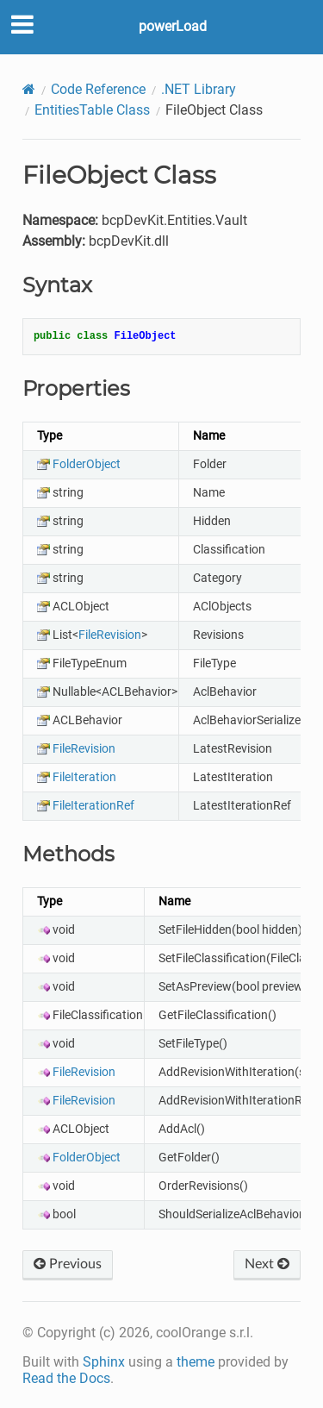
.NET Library (198, 89)
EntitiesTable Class (92, 110)
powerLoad (173, 26)
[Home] (28, 89)
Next (267, 1264)
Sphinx (104, 1362)
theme (195, 1362)
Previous (68, 1264)
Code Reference (98, 89)
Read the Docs (66, 1378)
